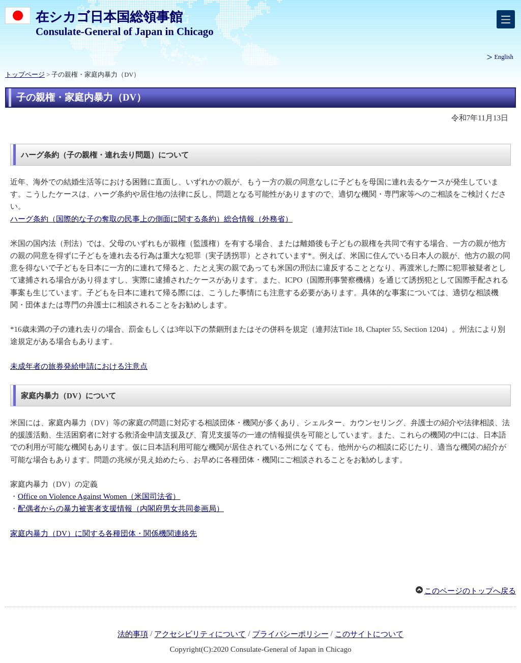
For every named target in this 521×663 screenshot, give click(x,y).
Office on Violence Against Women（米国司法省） (99, 496)
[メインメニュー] (506, 19)
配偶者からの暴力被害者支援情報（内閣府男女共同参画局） (121, 508)
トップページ (25, 74)
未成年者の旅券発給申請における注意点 (79, 366)
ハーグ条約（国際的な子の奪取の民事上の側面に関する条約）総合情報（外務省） (151, 219)
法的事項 (133, 634)
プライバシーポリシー (290, 634)
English (504, 56)
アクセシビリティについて (200, 634)
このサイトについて (369, 634)
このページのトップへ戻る (470, 591)
